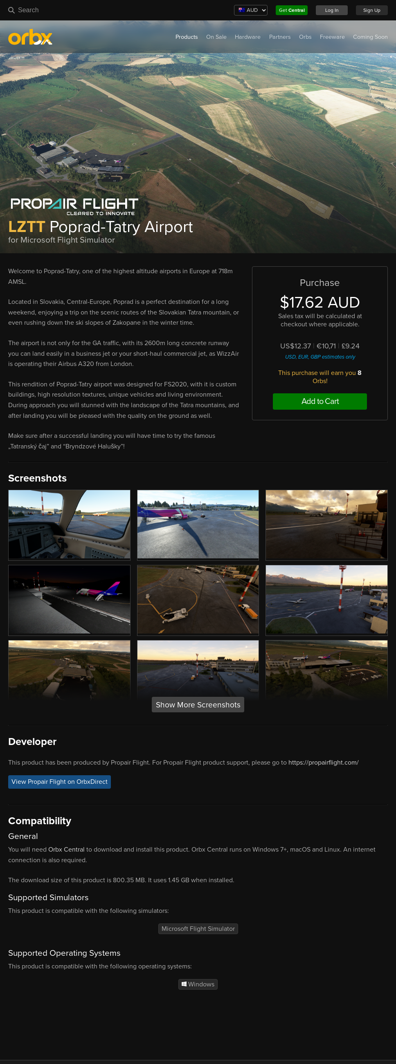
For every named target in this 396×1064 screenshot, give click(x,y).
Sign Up (371, 10)
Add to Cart (320, 401)
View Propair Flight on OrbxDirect (59, 782)
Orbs (305, 36)
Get (292, 10)
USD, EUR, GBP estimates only (320, 357)
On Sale (216, 36)
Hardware (248, 36)
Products (187, 36)
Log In (332, 10)
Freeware (332, 36)
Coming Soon (370, 36)
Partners (280, 36)
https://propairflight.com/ (323, 762)
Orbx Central (66, 849)
